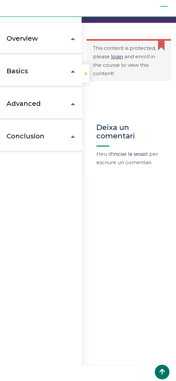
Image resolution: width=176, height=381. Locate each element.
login (117, 56)
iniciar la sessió (130, 154)
